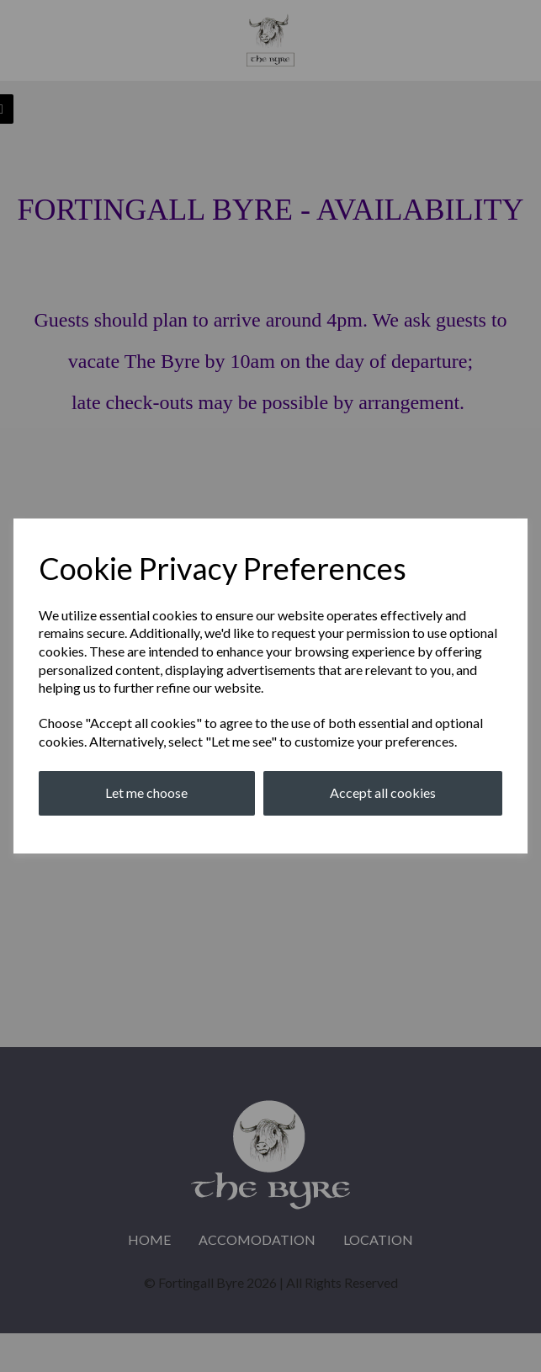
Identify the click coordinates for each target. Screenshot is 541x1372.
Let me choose (146, 792)
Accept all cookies (383, 792)
